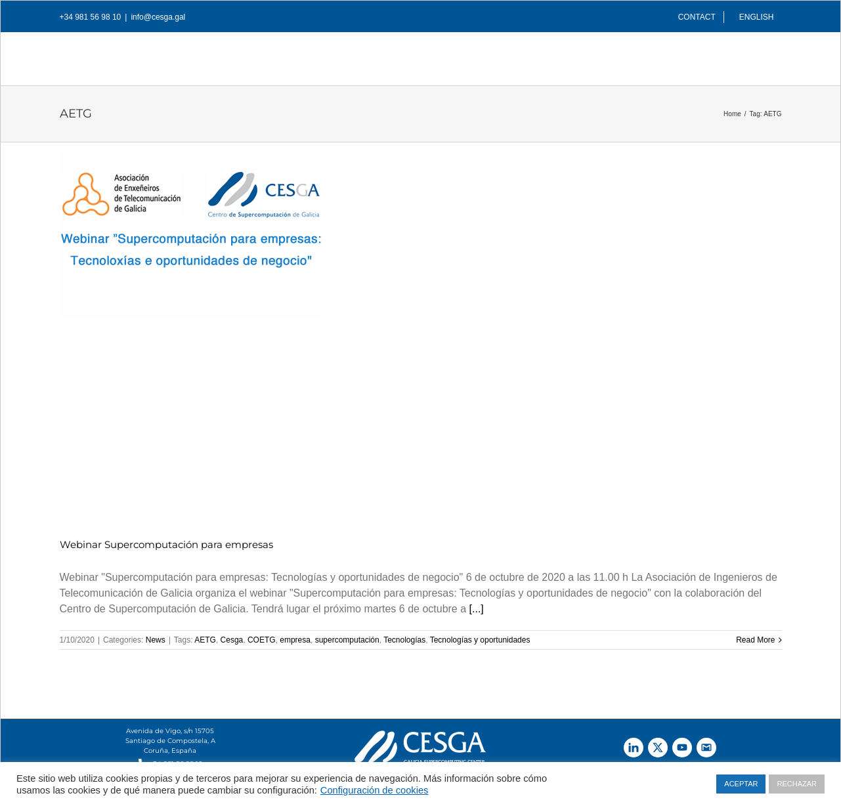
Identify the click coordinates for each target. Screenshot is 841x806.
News (155, 640)
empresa (295, 640)
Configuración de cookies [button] (374, 790)
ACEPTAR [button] (741, 784)
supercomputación (347, 640)
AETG (205, 640)
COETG (262, 640)
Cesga (232, 640)
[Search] (761, 55)
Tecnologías (404, 640)
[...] (476, 608)
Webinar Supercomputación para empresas (166, 544)
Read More (755, 640)
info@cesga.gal (158, 17)
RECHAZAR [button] (797, 784)
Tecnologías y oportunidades (480, 640)
